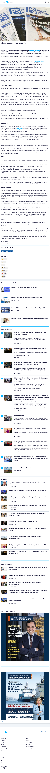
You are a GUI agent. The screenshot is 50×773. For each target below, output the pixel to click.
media (11, 251)
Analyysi (3, 744)
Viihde (2, 757)
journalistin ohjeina (39, 61)
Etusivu (27, 740)
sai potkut (19, 128)
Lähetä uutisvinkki (30, 746)
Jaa (47, 47)
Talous (2, 742)
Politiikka (3, 47)
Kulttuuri (3, 751)
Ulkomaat (3, 746)
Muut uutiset (9, 47)
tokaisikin (33, 144)
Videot (2, 753)
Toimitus (28, 744)
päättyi (20, 130)
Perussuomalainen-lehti (31, 748)
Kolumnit (3, 755)
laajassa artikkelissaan (34, 50)
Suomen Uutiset (5, 251)
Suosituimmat (29, 742)
